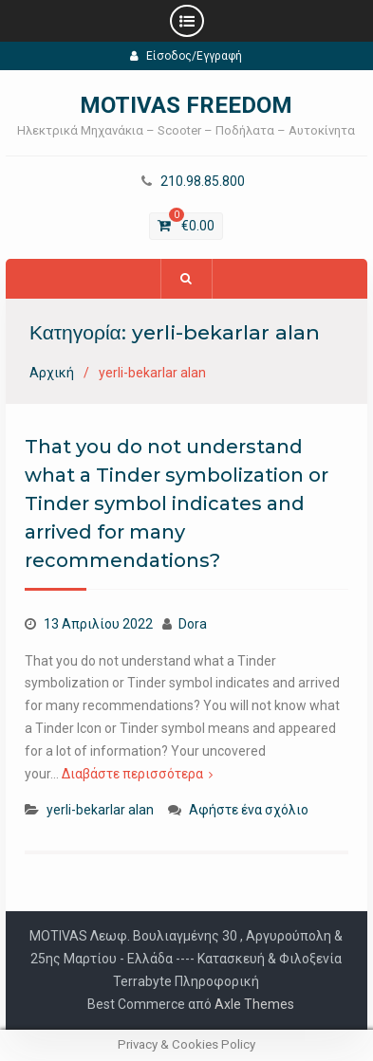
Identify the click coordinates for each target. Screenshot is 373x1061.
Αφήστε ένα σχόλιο (248, 809)
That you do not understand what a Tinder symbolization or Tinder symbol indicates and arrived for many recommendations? (176, 503)
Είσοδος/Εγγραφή (186, 56)
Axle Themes (254, 1004)
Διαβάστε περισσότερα (132, 773)
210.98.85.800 (202, 181)
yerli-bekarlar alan (100, 809)
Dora (192, 623)
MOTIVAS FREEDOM (186, 105)
